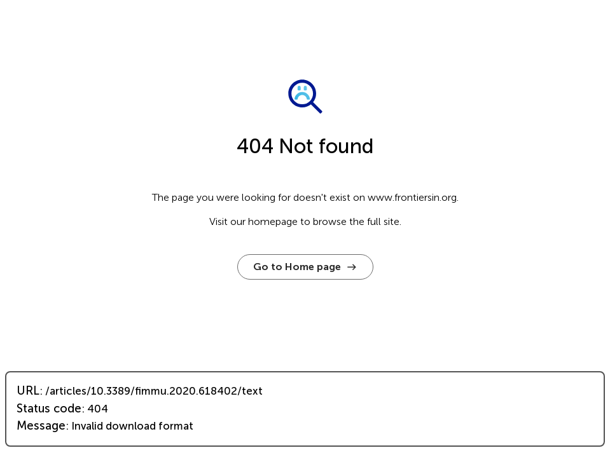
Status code (49, 409)
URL (28, 391)
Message (41, 426)
